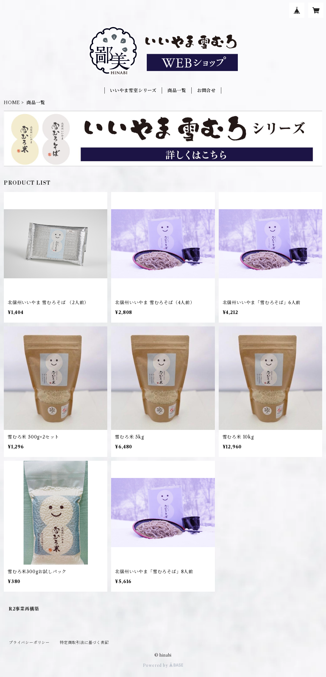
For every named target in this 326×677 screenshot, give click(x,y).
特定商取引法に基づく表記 (84, 642)
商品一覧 (176, 90)
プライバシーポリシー (29, 642)
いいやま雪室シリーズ (133, 90)
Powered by (163, 665)
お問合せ (206, 90)
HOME (12, 102)
